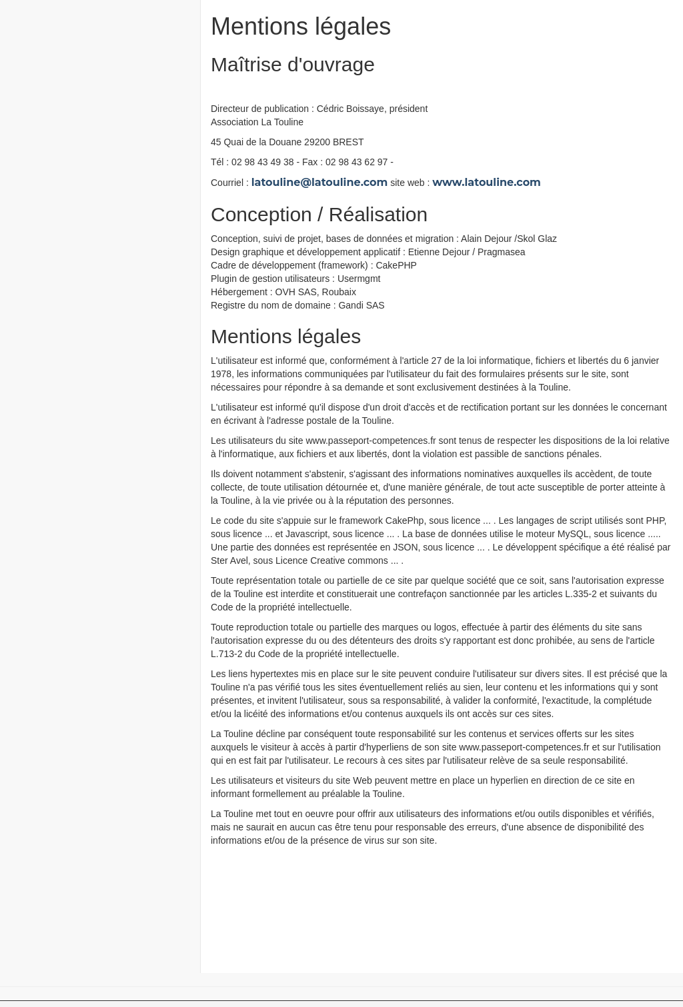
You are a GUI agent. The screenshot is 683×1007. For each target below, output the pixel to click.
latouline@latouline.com (319, 182)
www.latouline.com (486, 182)
